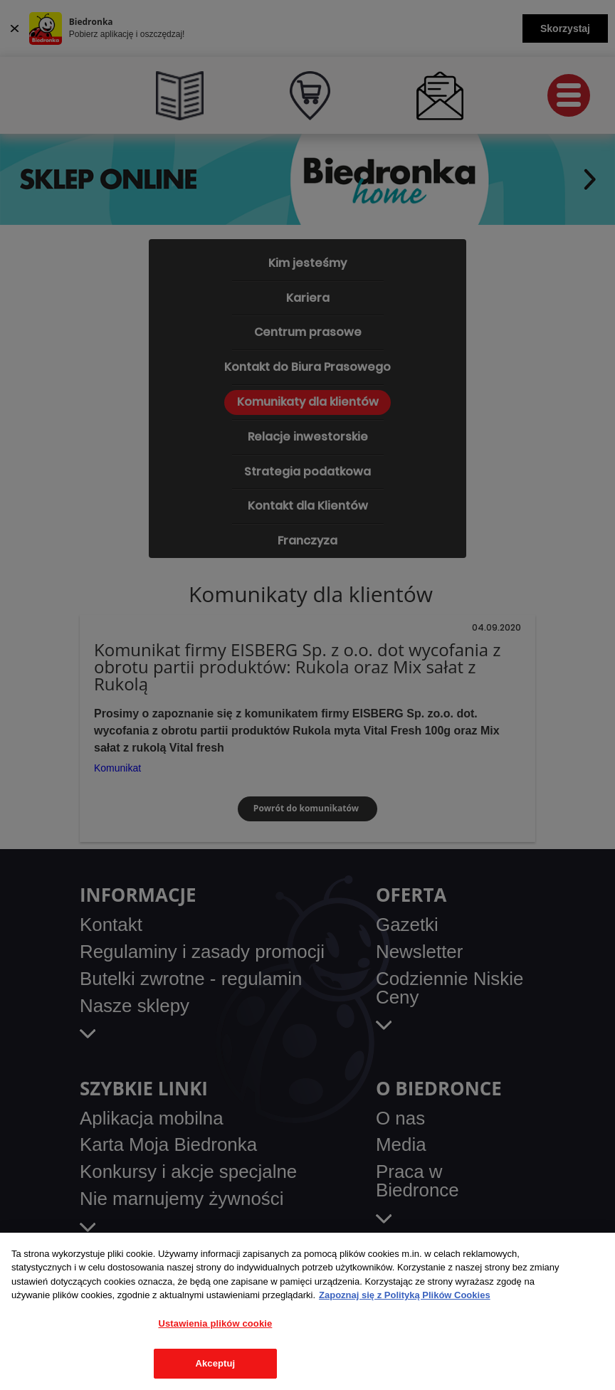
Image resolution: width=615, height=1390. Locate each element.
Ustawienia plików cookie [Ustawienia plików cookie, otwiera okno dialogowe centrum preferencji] (215, 1323)
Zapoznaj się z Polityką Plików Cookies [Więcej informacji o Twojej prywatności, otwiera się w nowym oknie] (404, 1295)
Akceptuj (215, 1363)
